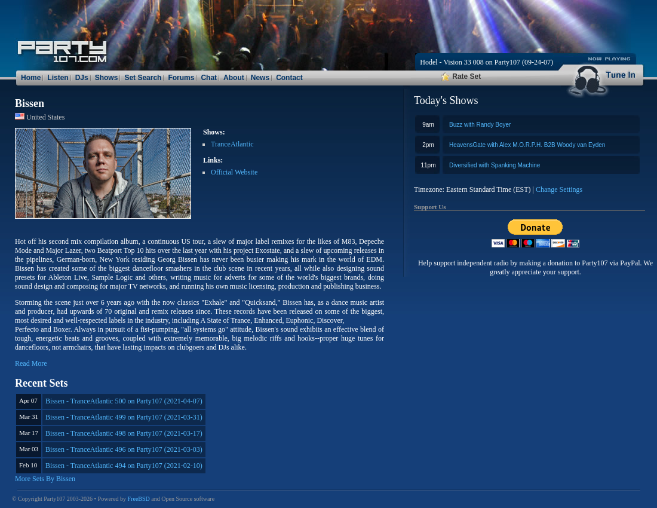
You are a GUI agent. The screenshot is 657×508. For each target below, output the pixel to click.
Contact (289, 78)
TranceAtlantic (232, 144)
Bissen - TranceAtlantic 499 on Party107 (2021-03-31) (123, 417)
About (233, 78)
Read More (31, 363)
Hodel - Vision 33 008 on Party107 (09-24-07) (486, 62)
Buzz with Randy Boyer (480, 124)
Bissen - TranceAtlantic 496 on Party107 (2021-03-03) (123, 449)
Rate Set (461, 76)
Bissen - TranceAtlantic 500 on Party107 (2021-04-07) (123, 401)
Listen (57, 78)
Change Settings (559, 189)
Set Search (142, 78)
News (260, 78)
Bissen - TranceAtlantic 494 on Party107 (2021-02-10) (123, 465)
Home (31, 78)
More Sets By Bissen (45, 479)
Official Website (234, 172)
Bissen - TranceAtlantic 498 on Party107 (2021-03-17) (123, 433)
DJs (81, 78)
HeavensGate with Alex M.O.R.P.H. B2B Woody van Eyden (527, 145)
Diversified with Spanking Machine (494, 165)
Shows (106, 78)
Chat (209, 78)
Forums (181, 78)
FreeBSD (139, 498)
